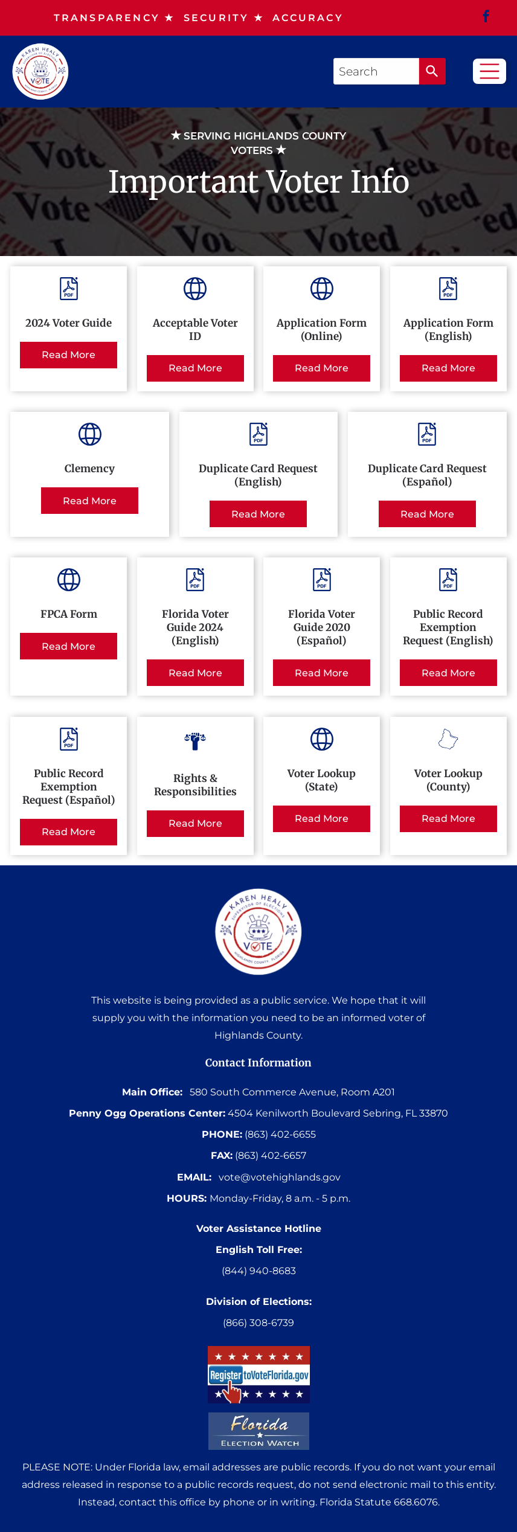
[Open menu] (489, 71)
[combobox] (376, 71)
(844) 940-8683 (259, 1271)
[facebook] (486, 17)
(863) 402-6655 (280, 1134)
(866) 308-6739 (258, 1322)
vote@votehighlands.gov (280, 1177)
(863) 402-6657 (270, 1155)
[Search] (432, 71)
